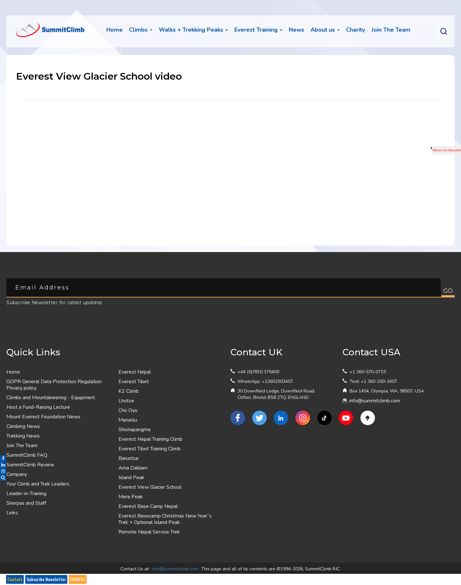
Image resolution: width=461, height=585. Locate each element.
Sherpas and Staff (26, 503)
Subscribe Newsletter (46, 579)
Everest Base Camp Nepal (148, 506)
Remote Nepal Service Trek (149, 532)
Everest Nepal (134, 372)
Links (12, 513)
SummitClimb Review (30, 465)
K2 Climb (128, 391)
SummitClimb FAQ (26, 455)
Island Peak (131, 477)
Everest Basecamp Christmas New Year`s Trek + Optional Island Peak (165, 519)
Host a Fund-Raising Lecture (38, 407)
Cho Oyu (127, 410)
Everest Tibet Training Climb (149, 449)
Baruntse (128, 458)
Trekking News (23, 436)
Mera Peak (130, 497)
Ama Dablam (133, 468)
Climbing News (23, 426)
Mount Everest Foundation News (43, 417)
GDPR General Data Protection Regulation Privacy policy (53, 384)
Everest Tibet (133, 381)
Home (114, 30)
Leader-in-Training (26, 493)
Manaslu (127, 420)
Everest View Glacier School (150, 487)
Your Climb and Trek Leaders (37, 484)
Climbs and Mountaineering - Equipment (50, 397)
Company (16, 474)
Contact (14, 579)
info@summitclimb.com (374, 400)
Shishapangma (134, 429)
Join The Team (21, 445)
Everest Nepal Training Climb (150, 439)
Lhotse (126, 401)
